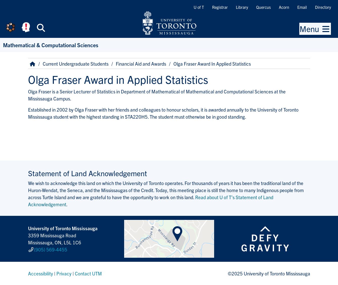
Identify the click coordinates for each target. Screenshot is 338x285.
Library (242, 7)
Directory (323, 7)
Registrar (220, 7)
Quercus (263, 7)
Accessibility (40, 273)
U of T (199, 7)
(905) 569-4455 (50, 249)
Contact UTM (88, 273)
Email (302, 7)
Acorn (284, 7)
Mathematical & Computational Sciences (50, 44)
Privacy (64, 273)
